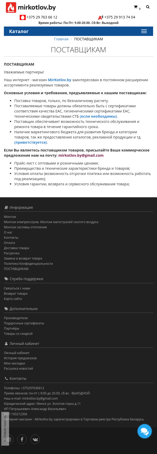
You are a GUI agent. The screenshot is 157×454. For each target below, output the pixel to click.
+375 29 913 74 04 (119, 17)
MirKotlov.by (59, 79)
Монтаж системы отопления (25, 227)
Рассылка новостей (18, 368)
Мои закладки (14, 363)
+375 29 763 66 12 (41, 17)
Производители (16, 318)
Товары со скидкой (18, 333)
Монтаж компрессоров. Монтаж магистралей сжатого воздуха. (51, 222)
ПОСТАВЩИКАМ (16, 269)
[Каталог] (144, 31)
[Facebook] (23, 438)
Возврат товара (16, 293)
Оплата (9, 243)
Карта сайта (13, 299)
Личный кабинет (17, 353)
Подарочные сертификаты (24, 323)
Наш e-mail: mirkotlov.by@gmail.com (31, 398)
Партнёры (11, 328)
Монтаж (10, 217)
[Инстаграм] (10, 438)
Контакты (11, 237)
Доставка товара (16, 248)
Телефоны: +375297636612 (24, 388)
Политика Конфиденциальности (28, 263)
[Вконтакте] (36, 438)
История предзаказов (20, 358)
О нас (8, 232)
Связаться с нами (17, 288)
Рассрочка (11, 253)
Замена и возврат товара (23, 258)
